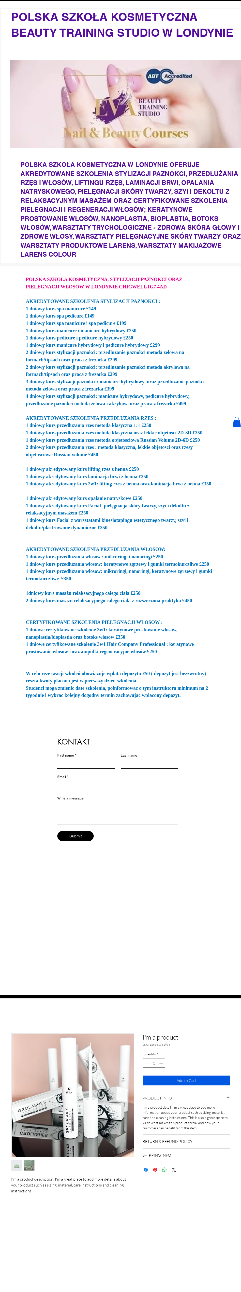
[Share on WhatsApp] (164, 1170)
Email (62, 777)
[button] (237, 422)
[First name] (84, 764)
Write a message (70, 798)
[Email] (116, 785)
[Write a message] (117, 813)
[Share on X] (174, 1170)
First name (66, 755)
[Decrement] (146, 1063)
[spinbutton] (154, 1063)
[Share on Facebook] (146, 1170)
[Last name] (148, 764)
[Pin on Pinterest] (155, 1170)
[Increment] (161, 1063)
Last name (129, 755)
